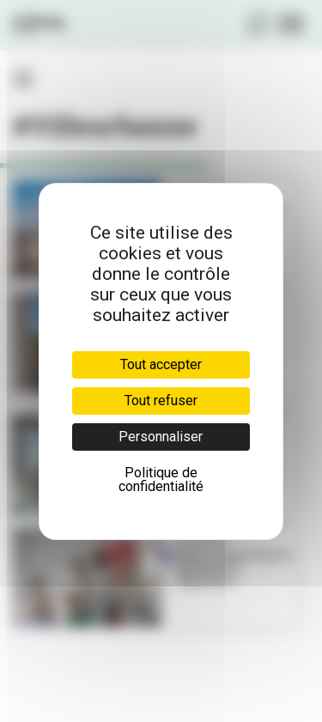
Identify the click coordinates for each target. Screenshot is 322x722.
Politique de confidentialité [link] (161, 479)
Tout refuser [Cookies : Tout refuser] (161, 400)
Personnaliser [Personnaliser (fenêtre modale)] (160, 436)
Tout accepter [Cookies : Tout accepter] (161, 364)
